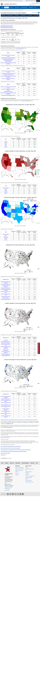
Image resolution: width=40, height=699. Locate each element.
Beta (37, 463)
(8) (29, 145)
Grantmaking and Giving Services (8, 74)
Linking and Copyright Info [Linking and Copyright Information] (29, 476)
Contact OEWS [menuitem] (36, 15)
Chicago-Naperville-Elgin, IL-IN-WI (6, 284)
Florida (6, 145)
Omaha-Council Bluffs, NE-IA (6, 355)
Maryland (5, 142)
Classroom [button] (31, 7)
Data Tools (12, 463)
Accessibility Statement (29, 481)
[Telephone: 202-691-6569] (9, 487)
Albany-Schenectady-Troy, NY (6, 296)
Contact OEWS (7, 490)
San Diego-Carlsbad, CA (5, 297)
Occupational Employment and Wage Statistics (16, 9)
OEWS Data (17, 15)
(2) (17, 33)
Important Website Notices (28, 478)
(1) (5, 33)
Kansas (6, 193)
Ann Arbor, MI (6, 340)
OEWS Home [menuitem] (3, 15)
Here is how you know (19, 0)
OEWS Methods (23, 15)
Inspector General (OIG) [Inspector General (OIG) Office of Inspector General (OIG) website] (19, 467)
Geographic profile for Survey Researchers (7, 27)
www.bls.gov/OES (7, 488)
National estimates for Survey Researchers (7, 25)
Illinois (6, 144)
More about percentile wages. (7, 427)
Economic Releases (25, 463)
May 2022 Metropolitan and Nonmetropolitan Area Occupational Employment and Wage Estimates (15, 449)
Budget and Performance (19, 468)
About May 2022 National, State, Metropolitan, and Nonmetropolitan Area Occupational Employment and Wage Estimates (19, 419)
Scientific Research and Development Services (8, 57)
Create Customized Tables (20, 48)
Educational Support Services (8, 91)
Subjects (6, 463)
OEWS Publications (10, 15)
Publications (17, 463)
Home (2, 463)
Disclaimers (27, 474)
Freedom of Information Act (29, 469)
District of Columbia (6, 187)
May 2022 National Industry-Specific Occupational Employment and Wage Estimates (13, 451)
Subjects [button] (6, 7)
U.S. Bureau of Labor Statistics (10, 4)
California (5, 141)
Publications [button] (17, 7)
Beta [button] (35, 7)
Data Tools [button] (11, 7)
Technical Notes (3, 454)
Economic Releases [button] (24, 7)
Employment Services (8, 61)
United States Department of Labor (31, 0)
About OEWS (30, 15)
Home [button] (2, 7)
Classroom (32, 463)
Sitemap (26, 467)
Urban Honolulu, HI (5, 350)
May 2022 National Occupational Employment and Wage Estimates (11, 446)
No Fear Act (17, 473)
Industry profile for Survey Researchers (6, 26)
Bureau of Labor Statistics (5, 9)
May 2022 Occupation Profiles (5, 453)
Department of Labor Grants (19, 471)
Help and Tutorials (28, 480)
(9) (25, 139)
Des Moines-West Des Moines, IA (5, 299)
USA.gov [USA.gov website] (16, 474)
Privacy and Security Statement (28, 472)
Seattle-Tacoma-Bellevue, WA (5, 287)
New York (5, 146)
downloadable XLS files (9, 423)
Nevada (6, 189)
